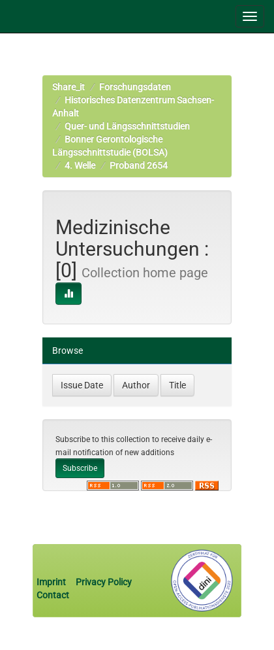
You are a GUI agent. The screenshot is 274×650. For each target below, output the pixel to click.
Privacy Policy (104, 582)
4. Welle (80, 165)
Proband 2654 (139, 165)
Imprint (52, 582)
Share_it (68, 87)
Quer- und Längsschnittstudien (127, 126)
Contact (53, 595)
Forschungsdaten (135, 87)
